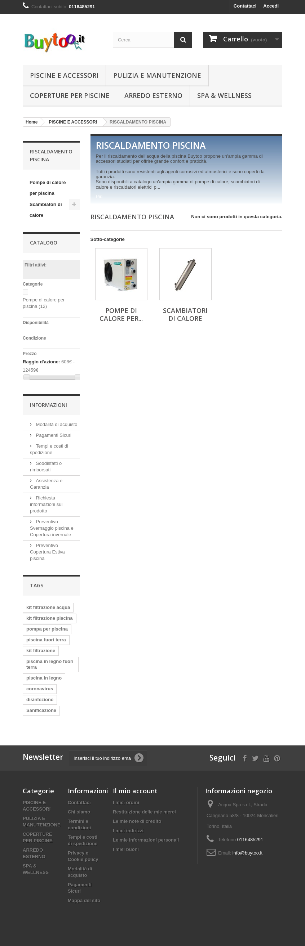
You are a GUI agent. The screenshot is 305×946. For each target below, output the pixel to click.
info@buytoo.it (247, 853)
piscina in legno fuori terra (50, 664)
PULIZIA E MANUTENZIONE (157, 75)
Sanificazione (41, 710)
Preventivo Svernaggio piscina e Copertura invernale (52, 528)
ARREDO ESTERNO (153, 95)
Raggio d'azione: (41, 361)
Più (99, 196)
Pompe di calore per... (121, 314)
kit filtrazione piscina (49, 618)
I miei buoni (126, 849)
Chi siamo (79, 812)
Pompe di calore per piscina (48, 188)
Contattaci (245, 6)
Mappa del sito (84, 900)
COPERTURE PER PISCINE (70, 95)
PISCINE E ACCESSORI (64, 75)
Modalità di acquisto (56, 424)
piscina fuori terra (46, 639)
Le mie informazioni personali (146, 840)
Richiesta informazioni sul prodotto (46, 504)
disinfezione (39, 699)
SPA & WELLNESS (224, 95)
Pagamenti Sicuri (53, 435)
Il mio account (135, 790)
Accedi (271, 6)
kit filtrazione (40, 650)
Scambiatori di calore (46, 210)
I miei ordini (126, 802)
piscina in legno (44, 678)
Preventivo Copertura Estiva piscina (47, 552)
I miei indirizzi (128, 830)
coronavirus (39, 688)
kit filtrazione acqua (48, 607)
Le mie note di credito (137, 821)
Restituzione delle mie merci (144, 812)
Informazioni (48, 405)
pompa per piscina (47, 629)
